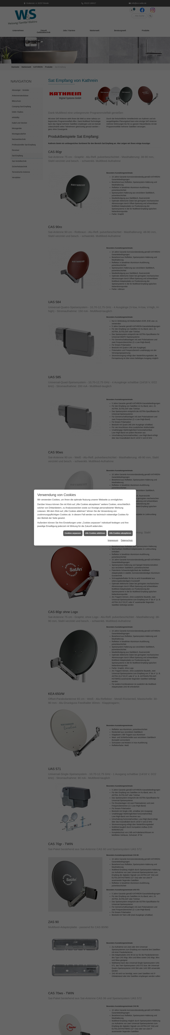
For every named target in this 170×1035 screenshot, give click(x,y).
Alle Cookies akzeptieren (120, 533)
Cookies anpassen (73, 533)
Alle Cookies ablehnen (95, 533)
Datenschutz (127, 540)
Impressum (113, 540)
